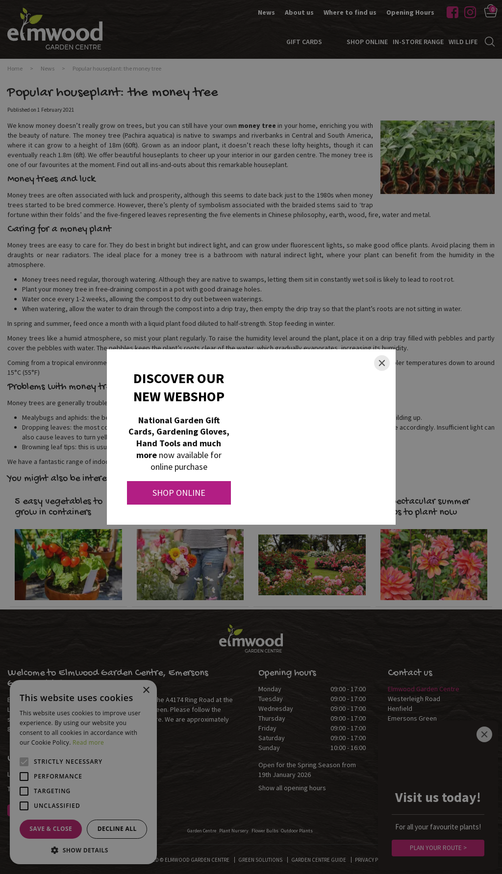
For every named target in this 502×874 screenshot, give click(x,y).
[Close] (382, 363)
